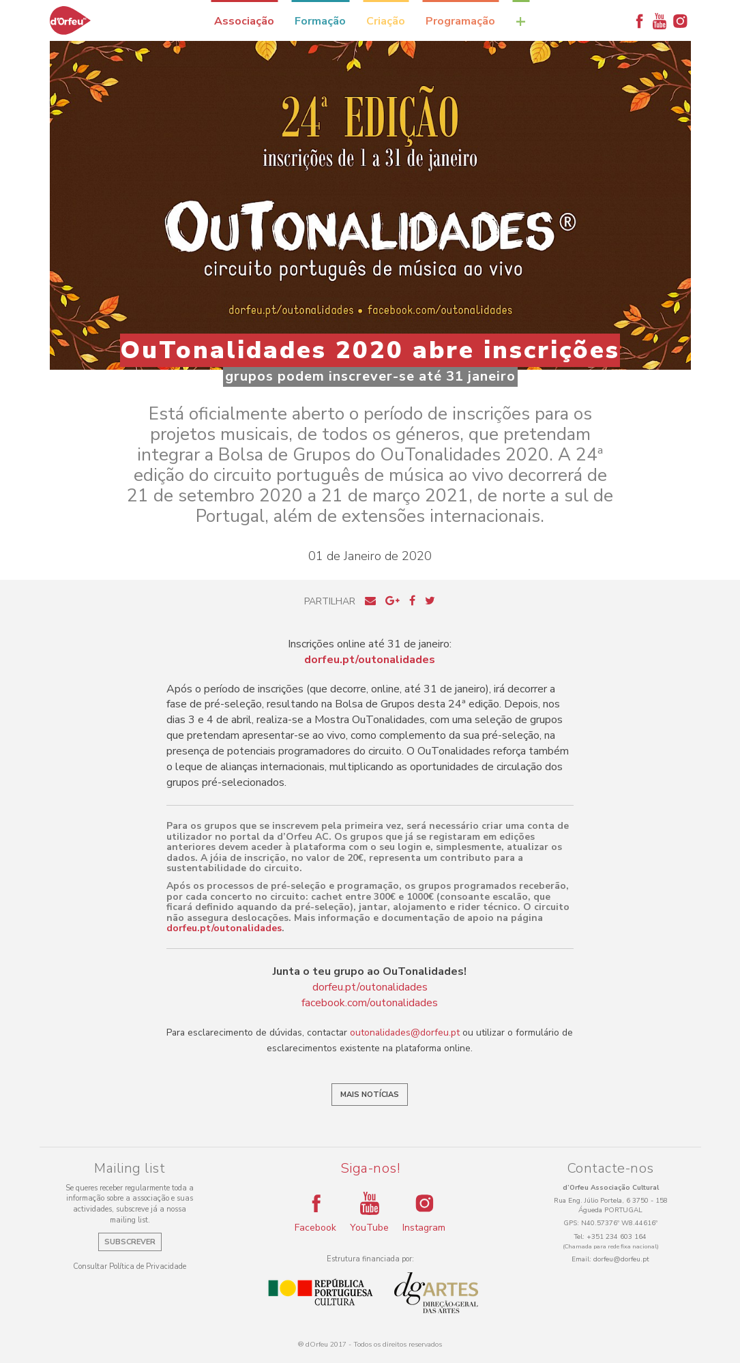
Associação (244, 21)
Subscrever (130, 1242)
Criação (385, 21)
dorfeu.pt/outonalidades (224, 928)
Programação (460, 21)
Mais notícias (369, 1094)
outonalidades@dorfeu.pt (405, 1032)
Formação (320, 21)
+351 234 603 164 (617, 1237)
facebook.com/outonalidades (369, 1002)
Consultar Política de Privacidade (129, 1266)
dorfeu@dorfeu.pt (621, 1259)
